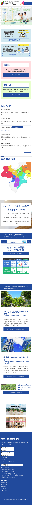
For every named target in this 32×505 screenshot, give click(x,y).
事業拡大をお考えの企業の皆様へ (16, 376)
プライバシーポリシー (8, 461)
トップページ (6, 447)
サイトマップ (6, 452)
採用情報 (5, 465)
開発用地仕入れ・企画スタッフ (10, 473)
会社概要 (4, 457)
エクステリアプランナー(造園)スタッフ (12, 475)
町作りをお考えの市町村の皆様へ (16, 329)
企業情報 (5, 455)
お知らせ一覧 (27, 152)
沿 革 (3, 459)
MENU (27, 3)
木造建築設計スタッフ (8, 467)
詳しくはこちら (16, 74)
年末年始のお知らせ (6, 130)
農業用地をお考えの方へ (16, 392)
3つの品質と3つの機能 (16, 253)
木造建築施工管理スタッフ (9, 471)
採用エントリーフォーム (8, 477)
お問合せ (5, 450)
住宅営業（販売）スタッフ (9, 469)
